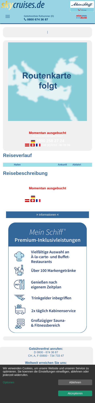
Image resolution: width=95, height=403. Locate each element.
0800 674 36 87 (39, 18)
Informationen (47, 214)
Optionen (8, 382)
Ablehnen (75, 382)
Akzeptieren (75, 393)
